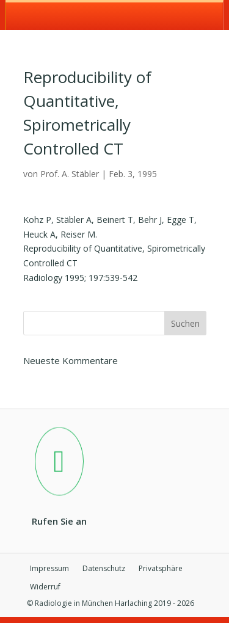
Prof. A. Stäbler (69, 174)
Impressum (49, 569)
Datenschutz (103, 569)
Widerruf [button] (45, 587)
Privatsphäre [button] (161, 569)
